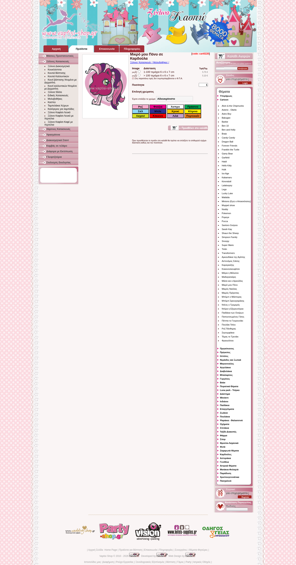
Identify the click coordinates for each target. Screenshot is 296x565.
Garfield (226, 157)
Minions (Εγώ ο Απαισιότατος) (236, 201)
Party (188, 562)
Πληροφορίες (166, 549)
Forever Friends (229, 145)
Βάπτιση (170, 562)
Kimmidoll (226, 181)
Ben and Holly (229, 130)
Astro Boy (226, 114)
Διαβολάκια (226, 371)
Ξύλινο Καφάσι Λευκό (59, 112)
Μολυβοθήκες (55, 98)
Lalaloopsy (227, 185)
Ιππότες (224, 356)
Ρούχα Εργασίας (125, 562)
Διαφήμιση (108, 562)
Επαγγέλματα (227, 409)
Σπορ (223, 439)
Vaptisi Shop (106, 556)
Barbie (225, 122)
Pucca (225, 221)
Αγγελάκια (225, 367)
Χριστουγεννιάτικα (229, 477)
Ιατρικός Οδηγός (201, 562)
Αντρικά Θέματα (228, 466)
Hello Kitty (227, 165)
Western (224, 397)
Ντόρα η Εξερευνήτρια (233, 309)
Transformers (228, 253)
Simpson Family (229, 237)
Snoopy (225, 241)
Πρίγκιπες (225, 352)
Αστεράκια (225, 458)
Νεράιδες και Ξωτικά (230, 360)
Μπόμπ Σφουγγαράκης (233, 301)
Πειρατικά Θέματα (229, 386)
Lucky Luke (227, 193)
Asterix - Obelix (229, 110)
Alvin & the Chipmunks (233, 106)
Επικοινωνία (150, 549)
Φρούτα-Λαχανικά (229, 443)
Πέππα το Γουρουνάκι (232, 321)
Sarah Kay (227, 229)
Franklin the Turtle (230, 149)
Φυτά (222, 447)
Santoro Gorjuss (230, 225)
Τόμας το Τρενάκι (230, 336)
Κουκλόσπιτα (55, 69)
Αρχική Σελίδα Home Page (102, 549)
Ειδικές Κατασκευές (58, 95)
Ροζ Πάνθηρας (229, 328)
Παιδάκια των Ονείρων (233, 313)
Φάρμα (223, 435)
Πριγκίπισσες (227, 348)
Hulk (224, 169)
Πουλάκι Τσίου (229, 324)
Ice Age (225, 173)
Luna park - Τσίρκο (230, 390)
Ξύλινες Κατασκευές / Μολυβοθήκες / (149, 62)
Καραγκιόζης (228, 265)
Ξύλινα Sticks (55, 92)
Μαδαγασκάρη (229, 277)
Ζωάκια (224, 413)
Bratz (224, 133)
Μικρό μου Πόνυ (230, 285)
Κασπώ (52, 102)
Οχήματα (224, 424)
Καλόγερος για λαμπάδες (61, 109)
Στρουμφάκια (228, 332)
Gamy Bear (227, 153)
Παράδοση (225, 473)
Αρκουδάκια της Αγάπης (233, 257)
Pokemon (226, 213)
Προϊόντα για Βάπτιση (130, 549)
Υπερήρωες (226, 96)
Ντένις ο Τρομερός (231, 305)
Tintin (224, 249)
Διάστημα (225, 394)
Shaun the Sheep (230, 233)
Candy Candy (228, 137)
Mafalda (226, 197)
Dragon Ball (227, 141)
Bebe (222, 382)
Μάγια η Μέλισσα (230, 273)
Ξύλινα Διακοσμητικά (59, 66)
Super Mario (228, 245)
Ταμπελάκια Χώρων (58, 105)
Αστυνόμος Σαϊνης (231, 261)
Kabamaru (227, 177)
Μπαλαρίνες (226, 375)
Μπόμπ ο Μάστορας (232, 297)
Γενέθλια (224, 462)
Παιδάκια (224, 405)
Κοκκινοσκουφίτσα (231, 269)
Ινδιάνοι (224, 401)
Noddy (225, 209)
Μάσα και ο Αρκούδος (232, 281)
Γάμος (180, 562)
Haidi (224, 161)
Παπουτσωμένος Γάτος (233, 317)
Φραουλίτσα (228, 340)
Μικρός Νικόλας (229, 289)
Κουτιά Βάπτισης (57, 73)
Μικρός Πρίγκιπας (230, 293)
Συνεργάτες (181, 549)
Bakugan (226, 118)
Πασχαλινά (225, 481)
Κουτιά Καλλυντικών (58, 76)
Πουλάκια (225, 416)
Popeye (225, 217)
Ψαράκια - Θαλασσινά (231, 420)
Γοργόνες (225, 379)
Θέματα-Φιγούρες (198, 549)
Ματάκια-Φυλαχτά (229, 469)
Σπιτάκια (224, 428)
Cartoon (224, 99)
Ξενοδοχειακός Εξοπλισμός (149, 562)
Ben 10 (225, 126)
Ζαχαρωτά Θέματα (229, 450)
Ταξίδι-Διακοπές (228, 432)
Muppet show (228, 205)
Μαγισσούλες (227, 363)
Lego (224, 189)
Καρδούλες (226, 454)
